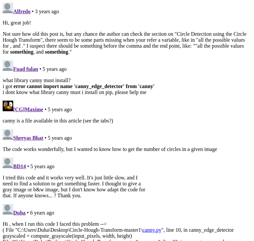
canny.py (152, 230)
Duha (19, 213)
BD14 (19, 166)
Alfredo (21, 11)
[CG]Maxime (28, 109)
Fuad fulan (25, 69)
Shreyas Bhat (28, 138)
